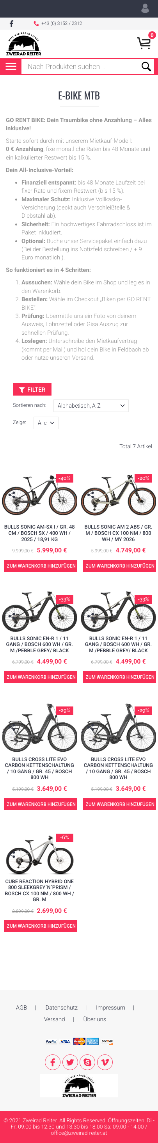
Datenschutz (61, 992)
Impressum (110, 992)
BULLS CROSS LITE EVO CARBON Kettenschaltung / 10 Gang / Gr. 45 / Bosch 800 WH (39, 769)
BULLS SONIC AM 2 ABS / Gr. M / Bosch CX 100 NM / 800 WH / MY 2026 (118, 533)
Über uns (95, 1004)
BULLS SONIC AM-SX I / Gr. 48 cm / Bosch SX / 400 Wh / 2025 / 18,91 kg (39, 533)
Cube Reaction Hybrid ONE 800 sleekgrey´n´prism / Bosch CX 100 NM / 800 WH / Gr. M (39, 891)
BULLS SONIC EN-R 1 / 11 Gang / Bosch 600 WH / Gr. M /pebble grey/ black (39, 645)
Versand (54, 1004)
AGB (21, 992)
